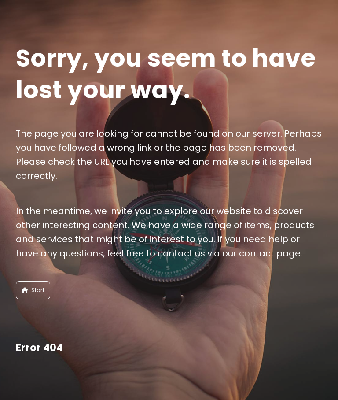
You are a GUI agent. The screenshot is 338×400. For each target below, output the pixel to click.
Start (33, 290)
